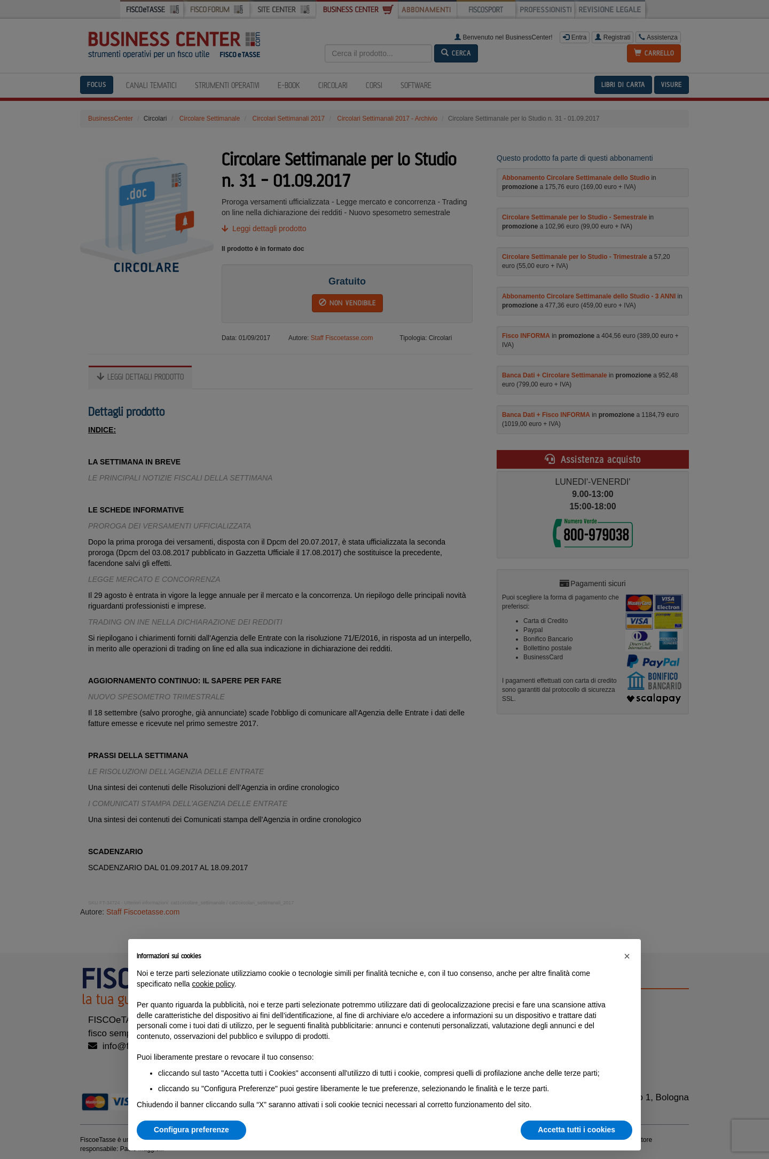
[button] (626, 956)
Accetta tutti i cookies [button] (576, 1129)
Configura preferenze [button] (191, 1129)
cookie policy (213, 984)
